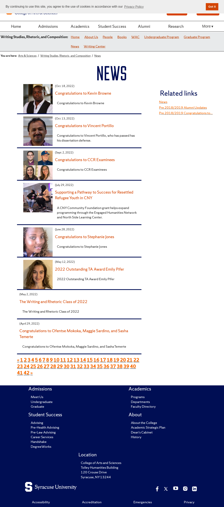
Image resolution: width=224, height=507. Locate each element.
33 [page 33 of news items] (86, 366)
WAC (135, 37)
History (136, 437)
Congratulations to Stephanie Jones (84, 236)
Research (176, 26)
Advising (37, 422)
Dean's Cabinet (142, 432)
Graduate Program (197, 37)
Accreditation (92, 502)
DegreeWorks (41, 446)
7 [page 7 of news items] (43, 360)
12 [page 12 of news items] (70, 360)
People (108, 37)
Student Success (112, 26)
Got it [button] (212, 6)
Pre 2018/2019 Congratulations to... (186, 113)
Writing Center (94, 46)
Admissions (48, 26)
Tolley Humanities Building (99, 467)
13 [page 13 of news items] (76, 360)
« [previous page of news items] (18, 360)
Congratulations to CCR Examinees (85, 159)
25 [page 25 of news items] (33, 366)
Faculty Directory (143, 406)
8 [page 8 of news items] (47, 360)
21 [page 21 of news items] (130, 360)
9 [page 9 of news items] (51, 360)
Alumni (144, 26)
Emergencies (142, 502)
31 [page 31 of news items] (73, 366)
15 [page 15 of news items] (90, 360)
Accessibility (41, 502)
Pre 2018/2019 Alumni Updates (183, 107)
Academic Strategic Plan (148, 427)
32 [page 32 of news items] (80, 366)
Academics (80, 26)
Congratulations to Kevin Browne (83, 93)
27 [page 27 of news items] (46, 366)
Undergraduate (42, 401)
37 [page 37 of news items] (113, 366)
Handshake (39, 441)
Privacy (189, 502)
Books (122, 37)
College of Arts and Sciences (101, 462)
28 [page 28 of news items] (53, 366)
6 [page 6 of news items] (40, 360)
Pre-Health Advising (45, 427)
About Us (91, 37)
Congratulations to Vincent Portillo (84, 125)
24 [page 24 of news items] (27, 366)
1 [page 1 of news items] (21, 360)
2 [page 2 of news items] (25, 360)
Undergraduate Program (161, 37)
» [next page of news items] (31, 373)
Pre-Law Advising (43, 432)
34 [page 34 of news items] (93, 366)
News (75, 46)
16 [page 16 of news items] (96, 360)
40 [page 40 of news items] (133, 366)
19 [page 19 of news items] (116, 360)
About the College (144, 422)
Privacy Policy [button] (134, 6)
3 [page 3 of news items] (29, 360)
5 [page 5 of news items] (36, 360)
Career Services (42, 437)
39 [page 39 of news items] (126, 366)
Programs (138, 397)
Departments (140, 401)
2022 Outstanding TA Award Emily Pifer (89, 269)
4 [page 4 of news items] (32, 360)
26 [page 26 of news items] (40, 366)
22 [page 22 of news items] (136, 360)
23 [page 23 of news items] (20, 366)
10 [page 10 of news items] (56, 360)
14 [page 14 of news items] (83, 360)
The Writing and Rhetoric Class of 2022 (53, 301)
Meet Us (37, 397)
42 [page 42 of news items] (27, 373)
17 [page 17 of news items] (103, 360)
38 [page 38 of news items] (120, 366)
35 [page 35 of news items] (100, 366)
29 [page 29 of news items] (60, 366)
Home (16, 26)
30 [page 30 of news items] (66, 366)
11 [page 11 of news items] (63, 360)
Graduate (37, 406)
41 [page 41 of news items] (20, 373)
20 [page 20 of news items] (123, 360)
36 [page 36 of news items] (106, 366)
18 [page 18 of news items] (110, 360)
